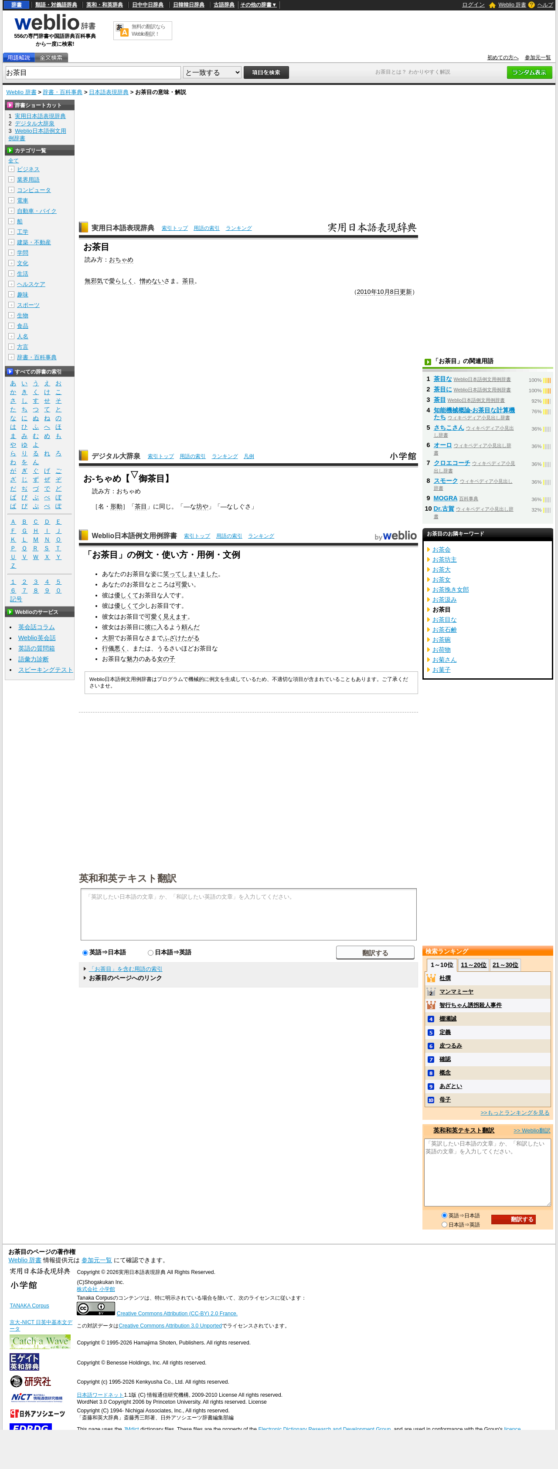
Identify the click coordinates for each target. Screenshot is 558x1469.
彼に (151, 626)
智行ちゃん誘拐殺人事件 (470, 1005)
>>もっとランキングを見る (514, 1112)
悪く (120, 648)
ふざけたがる (181, 637)
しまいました (199, 573)
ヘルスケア (31, 284)
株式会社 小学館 (96, 1289)
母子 (445, 1099)
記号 (16, 599)
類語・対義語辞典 (56, 5)
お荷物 (441, 649)
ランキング (239, 228)
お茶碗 (441, 639)
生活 (22, 273)
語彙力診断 (33, 659)
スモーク (446, 480)
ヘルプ (545, 5)
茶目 (188, 280)
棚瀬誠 (447, 1018)
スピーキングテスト (45, 669)
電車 (22, 200)
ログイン (473, 4)
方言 (22, 347)
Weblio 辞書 (512, 5)
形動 (116, 506)
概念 (445, 1072)
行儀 (108, 648)
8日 (395, 291)
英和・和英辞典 (104, 5)
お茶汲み (444, 599)
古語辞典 (224, 5)
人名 (22, 336)
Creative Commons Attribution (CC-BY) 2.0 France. (177, 1314)
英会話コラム (36, 626)
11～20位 (474, 964)
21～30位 (505, 964)
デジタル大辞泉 (116, 456)
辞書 (16, 5)
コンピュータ (34, 190)
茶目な (443, 378)
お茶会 (441, 549)
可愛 (181, 584)
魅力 (132, 658)
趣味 (22, 294)
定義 (445, 1032)
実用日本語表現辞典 (123, 228)
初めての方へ (503, 57)
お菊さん (444, 659)
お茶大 (441, 569)
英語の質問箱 (36, 648)
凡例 (249, 456)
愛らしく (121, 280)
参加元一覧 (538, 57)
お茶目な (444, 619)
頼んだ (190, 626)
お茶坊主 (444, 559)
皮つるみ (450, 1045)
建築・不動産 (34, 242)
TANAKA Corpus (29, 1306)
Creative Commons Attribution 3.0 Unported (170, 1326)
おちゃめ (121, 259)
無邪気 (94, 280)
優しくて (126, 595)
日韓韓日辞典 (188, 5)
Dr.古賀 (444, 508)
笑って (172, 573)
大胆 (108, 637)
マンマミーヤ (456, 991)
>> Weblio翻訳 (532, 1130)
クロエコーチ (452, 462)
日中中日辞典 (147, 5)
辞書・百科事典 (62, 92)
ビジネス (28, 169)
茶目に (443, 389)
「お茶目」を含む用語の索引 (126, 969)
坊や (202, 506)
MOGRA (446, 498)
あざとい (450, 1086)
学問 (22, 252)
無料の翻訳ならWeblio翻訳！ (148, 30)
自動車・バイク (37, 211)
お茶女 (441, 579)
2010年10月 (373, 291)
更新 (406, 291)
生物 (22, 315)
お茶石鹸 (444, 629)
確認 (445, 1059)
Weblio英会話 (37, 637)
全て (13, 160)
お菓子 (441, 669)
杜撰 (445, 978)
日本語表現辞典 (109, 92)
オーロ (443, 444)
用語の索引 (207, 228)
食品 (22, 326)
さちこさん (449, 427)
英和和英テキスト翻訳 (128, 877)
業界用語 (28, 179)
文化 (22, 263)
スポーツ (28, 305)
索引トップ (175, 228)
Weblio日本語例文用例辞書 (134, 535)
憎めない (152, 280)
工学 (22, 232)
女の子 (166, 658)
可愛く (154, 616)
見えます (175, 616)
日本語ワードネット (100, 1395)
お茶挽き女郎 (450, 589)
